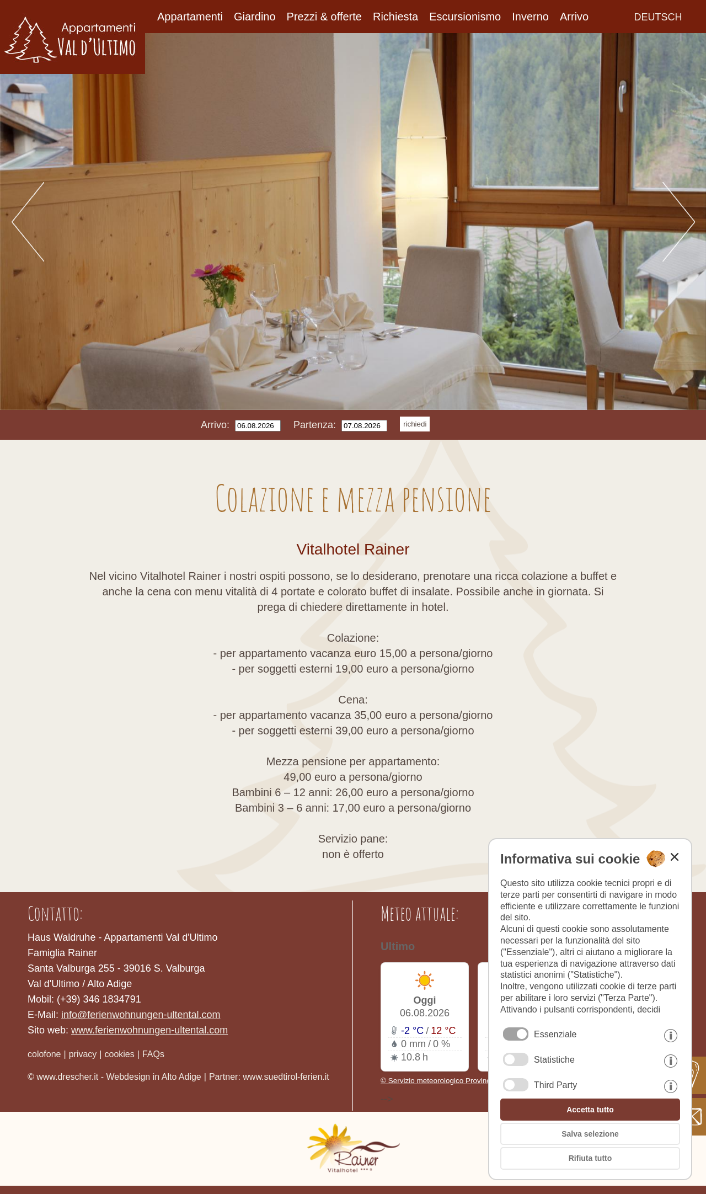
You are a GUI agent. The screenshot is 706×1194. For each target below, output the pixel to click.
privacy (83, 1054)
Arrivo (574, 16)
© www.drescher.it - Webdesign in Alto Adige (114, 1076)
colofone (44, 1054)
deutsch (658, 17)
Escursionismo (465, 16)
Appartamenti (190, 16)
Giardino (255, 16)
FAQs (153, 1054)
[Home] (72, 70)
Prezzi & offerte (324, 16)
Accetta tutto (590, 1109)
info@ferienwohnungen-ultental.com (140, 1014)
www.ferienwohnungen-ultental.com (149, 1030)
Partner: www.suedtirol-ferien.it (269, 1076)
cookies (120, 1054)
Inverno (530, 16)
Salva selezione (590, 1133)
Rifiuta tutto (590, 1158)
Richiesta (395, 16)
